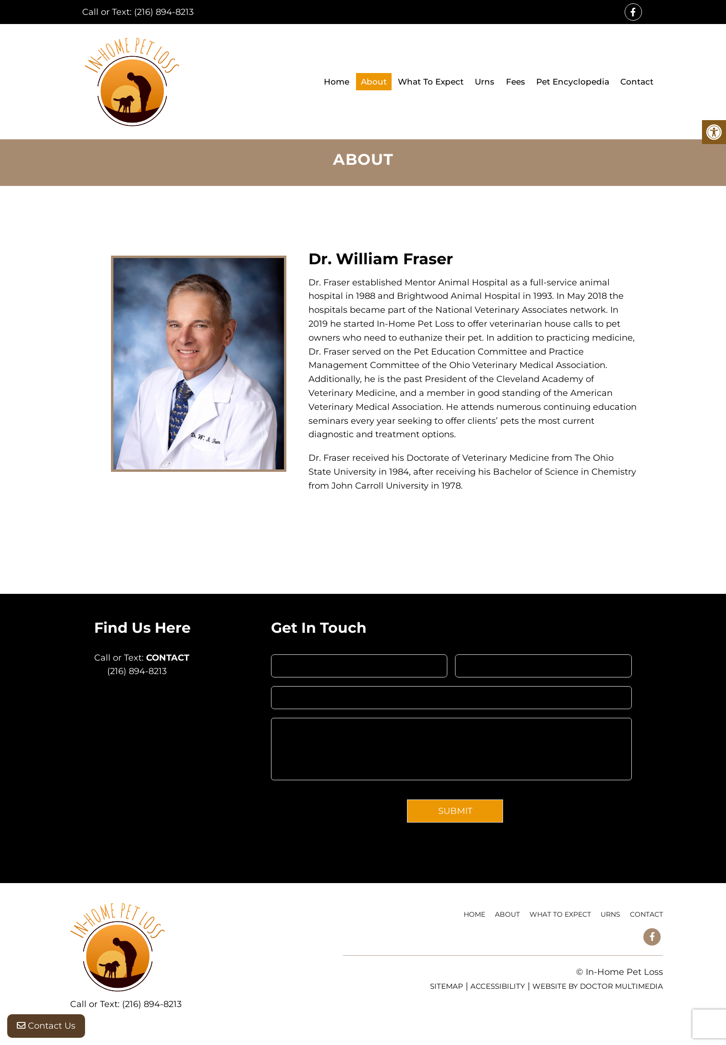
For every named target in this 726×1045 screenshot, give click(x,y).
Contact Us (46, 1025)
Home (336, 81)
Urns (484, 81)
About (374, 81)
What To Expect (431, 81)
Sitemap (446, 986)
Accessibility (497, 986)
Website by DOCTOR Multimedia (597, 986)
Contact (636, 81)
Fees (515, 81)
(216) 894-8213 (164, 12)
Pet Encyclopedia (572, 81)
